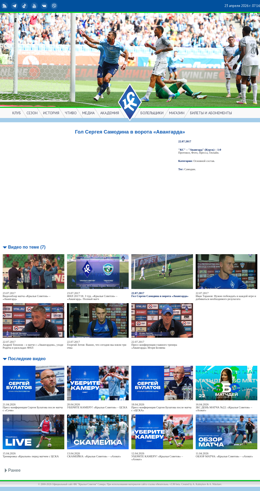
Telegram (15, 5)
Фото (194, 152)
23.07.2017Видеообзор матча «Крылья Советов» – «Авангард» (26, 296)
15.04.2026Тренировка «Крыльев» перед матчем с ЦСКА (31, 455)
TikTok (25, 5)
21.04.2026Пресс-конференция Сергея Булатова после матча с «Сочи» (33, 407)
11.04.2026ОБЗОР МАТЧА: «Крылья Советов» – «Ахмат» (224, 455)
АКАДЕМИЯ (109, 113)
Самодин (189, 169)
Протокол (184, 152)
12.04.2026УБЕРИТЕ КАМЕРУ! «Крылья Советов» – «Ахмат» (157, 456)
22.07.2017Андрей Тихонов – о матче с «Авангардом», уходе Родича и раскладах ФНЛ (33, 344)
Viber (55, 5)
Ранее (14, 470)
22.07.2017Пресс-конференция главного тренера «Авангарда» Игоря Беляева (154, 344)
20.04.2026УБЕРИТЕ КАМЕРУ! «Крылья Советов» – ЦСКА (97, 406)
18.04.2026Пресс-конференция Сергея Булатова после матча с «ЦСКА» (161, 407)
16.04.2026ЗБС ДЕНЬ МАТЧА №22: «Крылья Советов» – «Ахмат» (224, 407)
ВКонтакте (45, 5)
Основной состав (204, 160)
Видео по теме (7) (27, 247)
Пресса (203, 152)
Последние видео (27, 358)
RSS (5, 5)
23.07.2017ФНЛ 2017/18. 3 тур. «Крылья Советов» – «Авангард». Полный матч (92, 296)
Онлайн (213, 152)
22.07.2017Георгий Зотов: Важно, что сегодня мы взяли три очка (96, 344)
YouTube (35, 5)
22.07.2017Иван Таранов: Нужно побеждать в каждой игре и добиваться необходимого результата (226, 296)
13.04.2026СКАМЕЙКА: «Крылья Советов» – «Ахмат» (94, 455)
